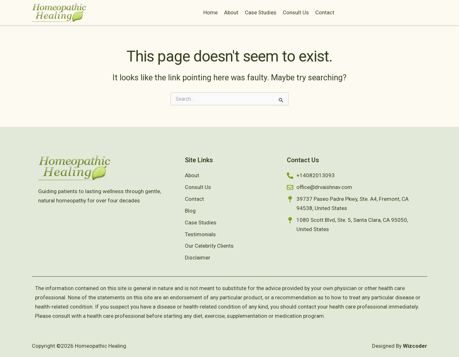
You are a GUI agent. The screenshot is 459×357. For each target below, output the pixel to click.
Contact (324, 12)
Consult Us (296, 12)
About (231, 12)
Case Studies (260, 12)
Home (210, 12)
